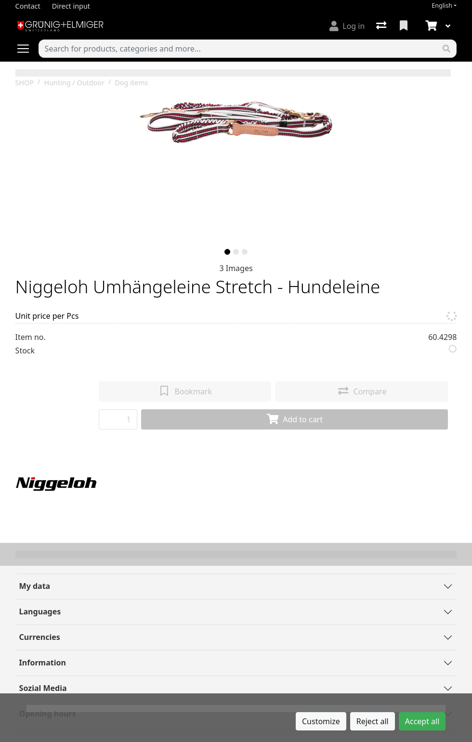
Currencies (39, 637)
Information (42, 662)
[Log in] (347, 26)
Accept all (422, 721)
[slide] (227, 252)
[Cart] (430, 26)
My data (35, 586)
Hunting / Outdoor (74, 82)
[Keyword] (238, 48)
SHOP (24, 82)
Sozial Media (43, 688)
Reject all (372, 721)
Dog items (131, 82)
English (442, 5)
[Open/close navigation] (27, 48)
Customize (321, 721)
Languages (40, 611)
